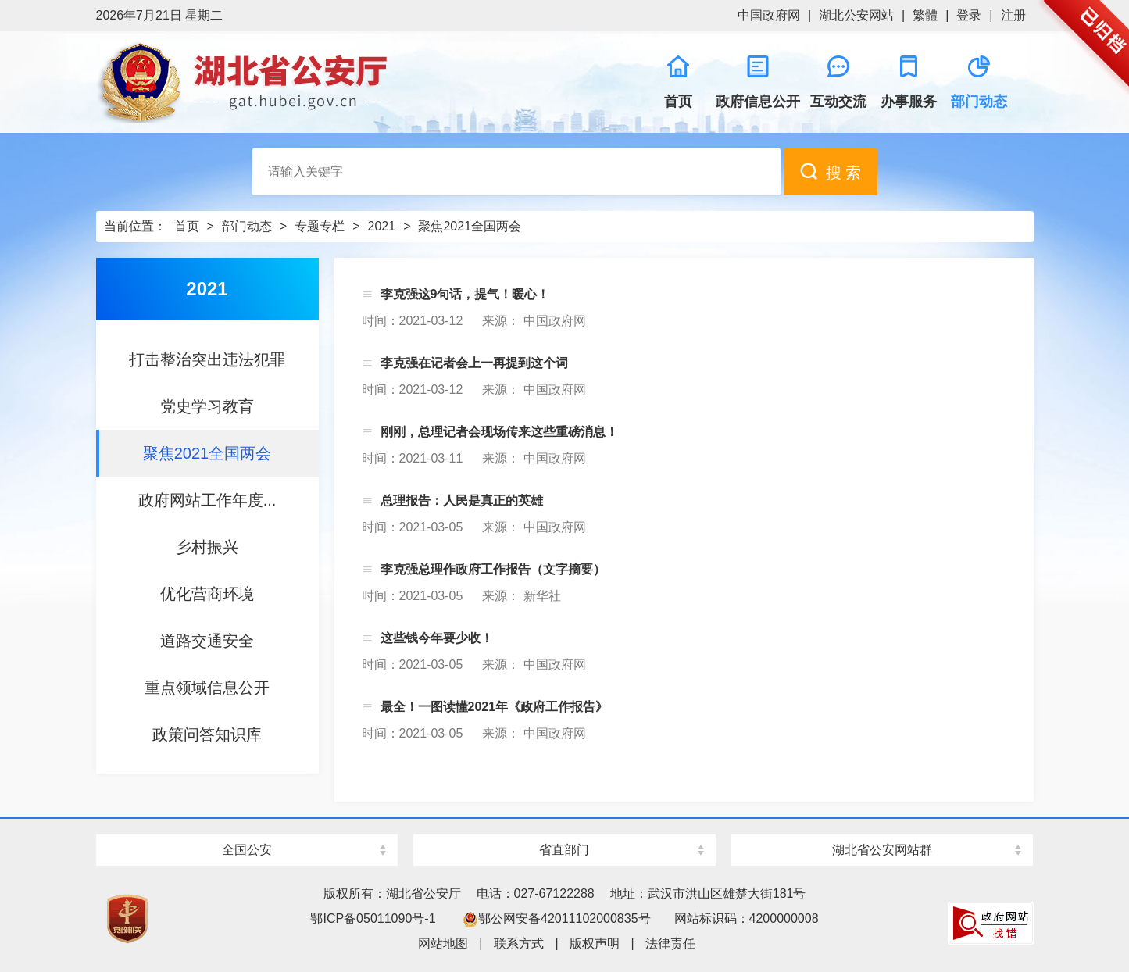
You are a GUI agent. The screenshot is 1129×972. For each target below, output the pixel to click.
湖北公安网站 (856, 15)
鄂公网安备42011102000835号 (557, 918)
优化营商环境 (207, 593)
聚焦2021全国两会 (469, 226)
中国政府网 (769, 15)
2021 (382, 226)
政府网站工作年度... (207, 500)
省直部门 (564, 849)
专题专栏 (320, 226)
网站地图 (443, 943)
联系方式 (519, 943)
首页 (186, 226)
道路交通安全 (207, 640)
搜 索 (830, 171)
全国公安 (247, 849)
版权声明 (595, 943)
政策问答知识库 (207, 734)
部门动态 (247, 226)
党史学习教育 (207, 406)
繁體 (925, 15)
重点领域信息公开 (207, 687)
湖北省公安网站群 (882, 849)
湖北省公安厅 (330, 82)
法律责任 (670, 943)
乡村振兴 (207, 547)
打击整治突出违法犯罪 (207, 359)
